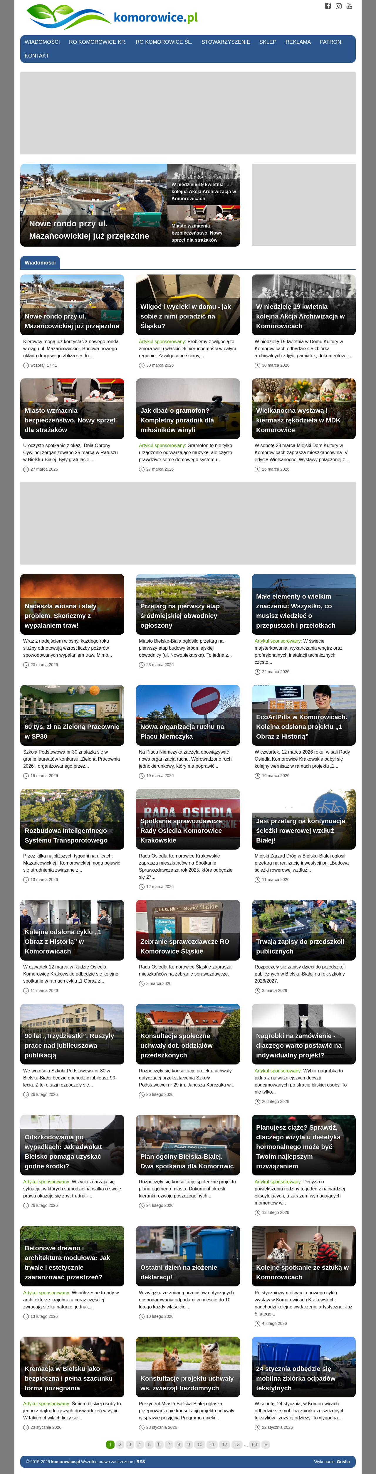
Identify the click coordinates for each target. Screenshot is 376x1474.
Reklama (298, 42)
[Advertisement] (188, 113)
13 (237, 1444)
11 (212, 1444)
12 (224, 1444)
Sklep (267, 42)
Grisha (343, 1461)
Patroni (331, 42)
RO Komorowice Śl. (164, 42)
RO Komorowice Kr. (98, 42)
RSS (141, 1461)
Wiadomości (42, 42)
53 (254, 1444)
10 (199, 1444)
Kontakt (37, 56)
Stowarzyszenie (226, 42)
